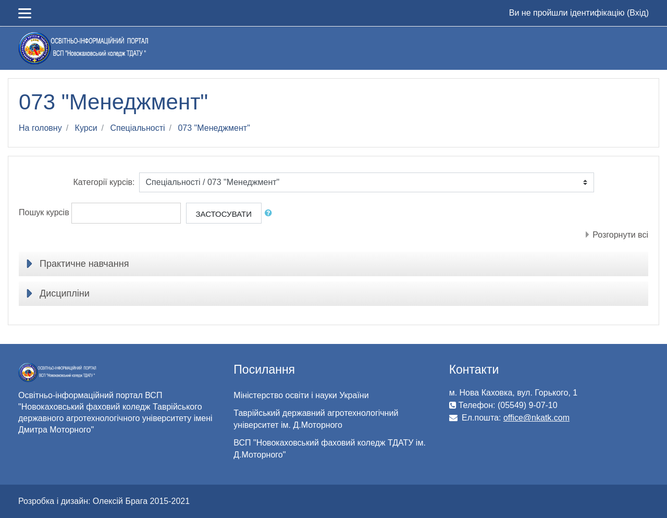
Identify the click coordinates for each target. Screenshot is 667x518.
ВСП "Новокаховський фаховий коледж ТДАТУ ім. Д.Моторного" (329, 448)
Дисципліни (65, 293)
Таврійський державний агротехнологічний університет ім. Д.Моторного (315, 419)
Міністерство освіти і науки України (300, 395)
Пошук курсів (44, 212)
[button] (270, 213)
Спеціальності (137, 128)
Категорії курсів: (103, 182)
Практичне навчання (84, 263)
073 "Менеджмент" (214, 128)
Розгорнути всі (620, 234)
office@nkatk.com (536, 417)
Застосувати (224, 213)
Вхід (637, 12)
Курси (86, 128)
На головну (40, 128)
